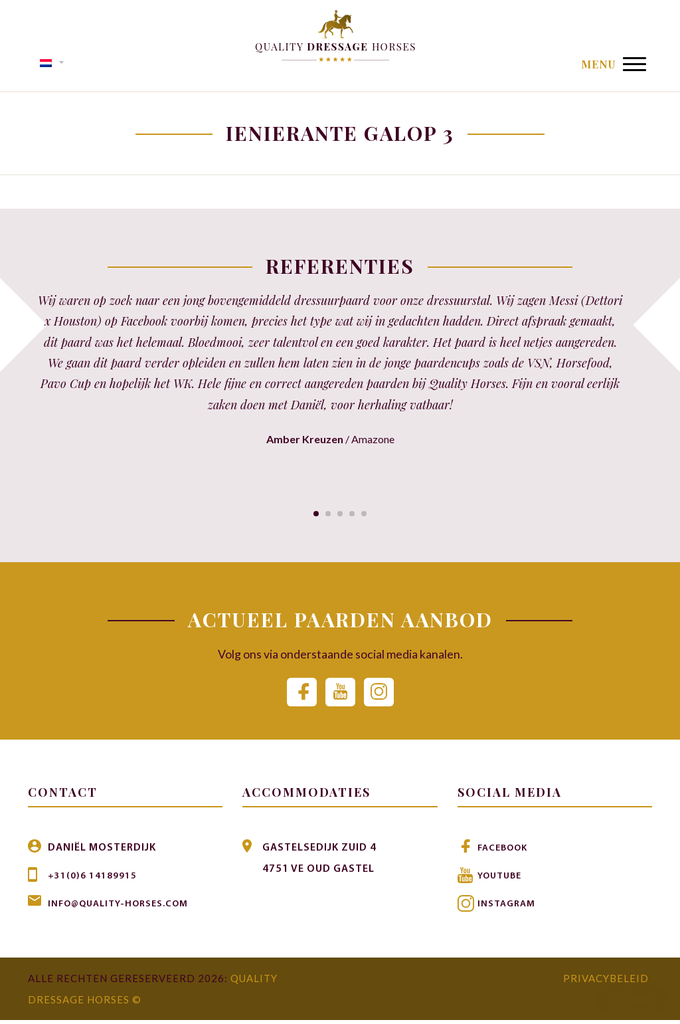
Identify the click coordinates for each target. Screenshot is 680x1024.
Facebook (505, 852)
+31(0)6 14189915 (96, 879)
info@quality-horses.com (126, 907)
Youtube (502, 879)
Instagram (509, 907)
